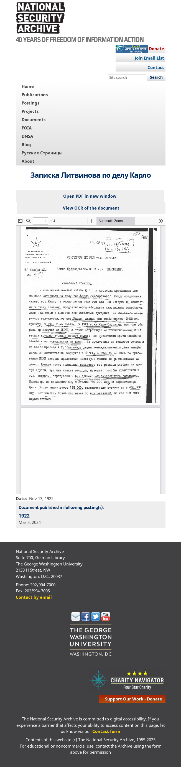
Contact (155, 67)
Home (28, 86)
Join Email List (149, 58)
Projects (30, 111)
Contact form (106, 731)
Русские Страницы (42, 153)
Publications (35, 94)
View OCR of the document (91, 208)
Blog (26, 144)
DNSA (27, 136)
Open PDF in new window (89, 196)
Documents (33, 119)
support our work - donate (133, 699)
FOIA (27, 128)
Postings (30, 103)
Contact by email (34, 597)
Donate (156, 48)
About (28, 161)
